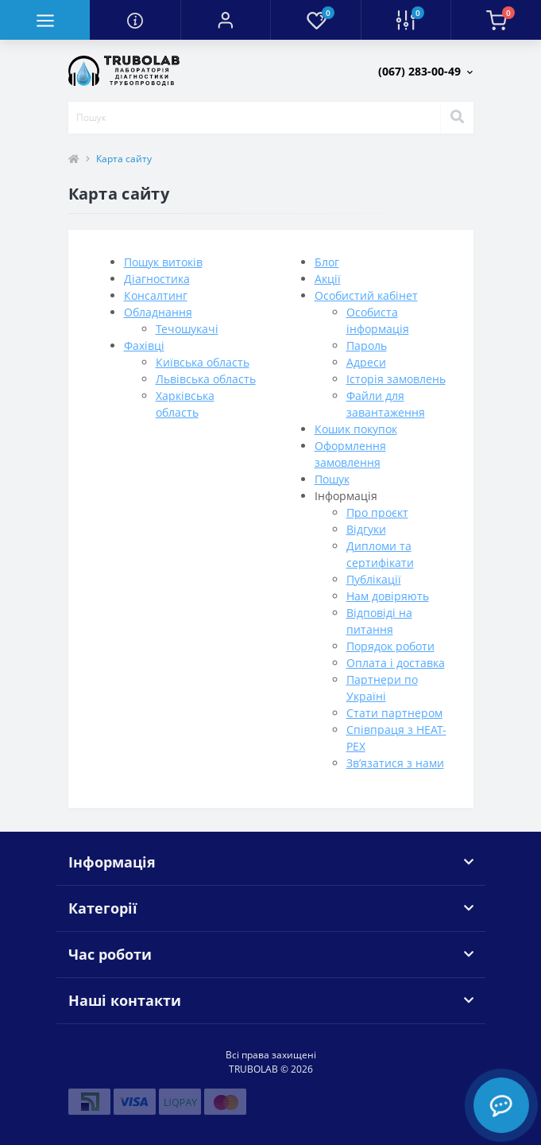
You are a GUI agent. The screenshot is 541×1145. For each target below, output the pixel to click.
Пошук (332, 479)
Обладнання (158, 312)
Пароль (366, 345)
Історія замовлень (396, 378)
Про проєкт (377, 512)
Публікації (373, 579)
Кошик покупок (356, 429)
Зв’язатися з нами (395, 762)
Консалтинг (155, 295)
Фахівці (144, 345)
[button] (225, 20)
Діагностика (157, 278)
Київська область (202, 362)
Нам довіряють (387, 596)
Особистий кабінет (366, 295)
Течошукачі (187, 328)
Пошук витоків (163, 262)
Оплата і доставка (395, 662)
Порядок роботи (390, 646)
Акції (328, 278)
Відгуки (366, 529)
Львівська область (206, 378)
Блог (327, 262)
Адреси (366, 362)
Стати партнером (394, 712)
